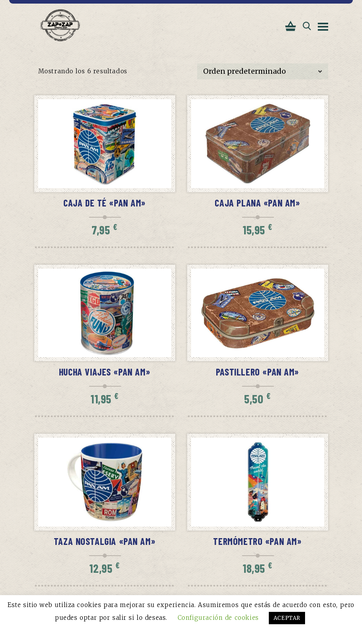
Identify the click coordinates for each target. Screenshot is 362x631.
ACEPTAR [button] (287, 618)
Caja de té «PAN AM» (104, 202)
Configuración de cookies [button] (218, 617)
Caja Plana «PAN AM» (257, 202)
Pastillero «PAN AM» (257, 371)
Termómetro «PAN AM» (257, 541)
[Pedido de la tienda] (262, 71)
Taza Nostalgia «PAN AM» (105, 541)
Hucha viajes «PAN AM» (104, 371)
